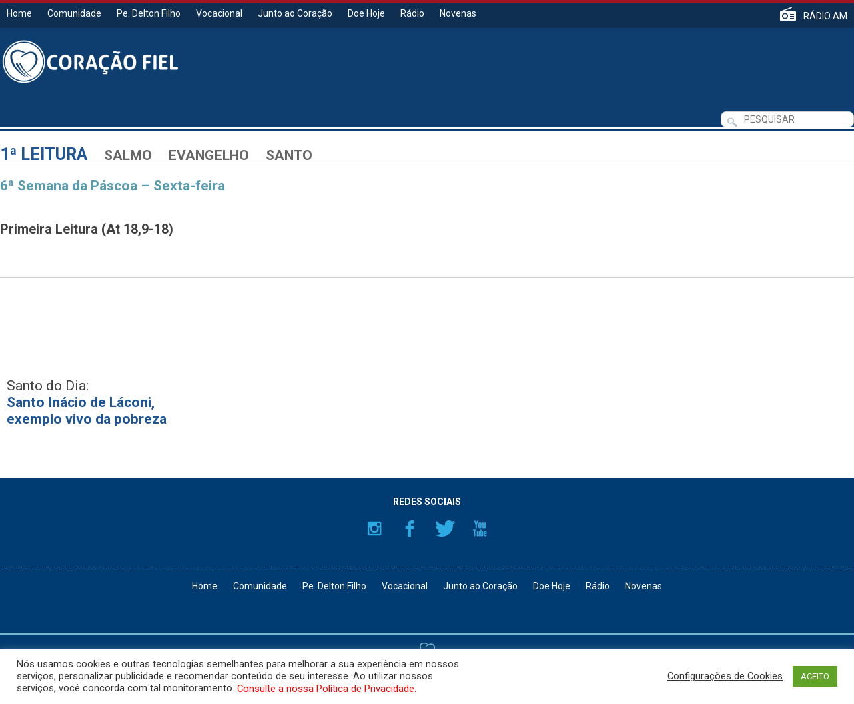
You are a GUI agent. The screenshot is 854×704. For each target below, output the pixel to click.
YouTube (480, 528)
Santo (289, 155)
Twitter (445, 528)
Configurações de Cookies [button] (725, 676)
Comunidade (74, 13)
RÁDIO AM (825, 16)
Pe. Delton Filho (149, 13)
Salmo (128, 155)
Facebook (410, 528)
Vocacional (219, 13)
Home (19, 13)
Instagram (374, 528)
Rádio (412, 13)
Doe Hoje (366, 13)
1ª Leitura (43, 154)
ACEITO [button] (815, 676)
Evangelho (209, 155)
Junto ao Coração (295, 13)
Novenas (458, 13)
